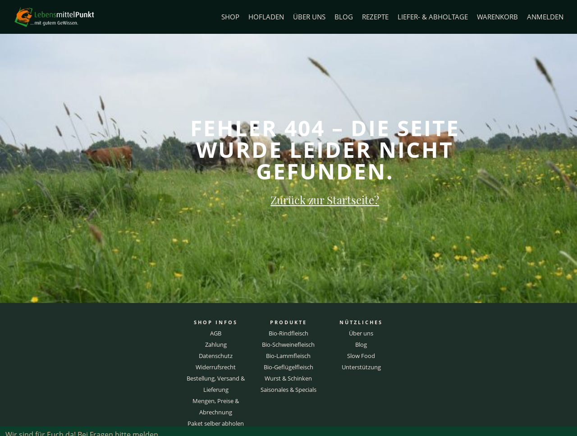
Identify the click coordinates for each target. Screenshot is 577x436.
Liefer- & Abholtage (433, 17)
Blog (343, 17)
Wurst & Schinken (288, 378)
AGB (215, 333)
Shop (230, 17)
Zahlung (216, 344)
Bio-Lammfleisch (288, 356)
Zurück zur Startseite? (324, 200)
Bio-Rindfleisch (288, 333)
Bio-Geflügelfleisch (288, 367)
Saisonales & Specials (288, 390)
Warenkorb (497, 17)
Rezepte (375, 17)
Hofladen (266, 17)
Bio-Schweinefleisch (288, 344)
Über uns (309, 17)
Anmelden (545, 17)
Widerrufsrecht (216, 367)
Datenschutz (216, 356)
